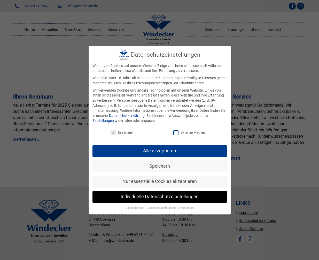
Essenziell (122, 132)
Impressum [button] (186, 208)
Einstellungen (103, 120)
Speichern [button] (159, 166)
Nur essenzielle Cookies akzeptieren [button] (159, 181)
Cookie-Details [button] (135, 208)
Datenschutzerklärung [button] (161, 208)
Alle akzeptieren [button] (159, 150)
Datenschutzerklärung (127, 116)
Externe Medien (189, 132)
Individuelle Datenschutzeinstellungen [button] (160, 196)
